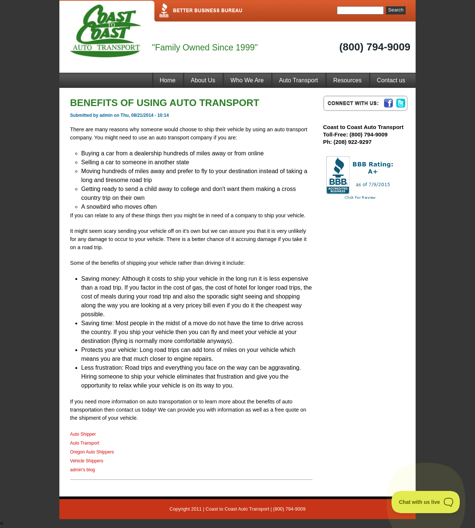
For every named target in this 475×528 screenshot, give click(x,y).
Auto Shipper (83, 434)
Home (168, 80)
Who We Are (247, 80)
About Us (203, 80)
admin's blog (82, 469)
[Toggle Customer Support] (426, 502)
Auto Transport (298, 80)
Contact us (391, 80)
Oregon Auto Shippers (92, 452)
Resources (347, 80)
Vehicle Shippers (86, 460)
